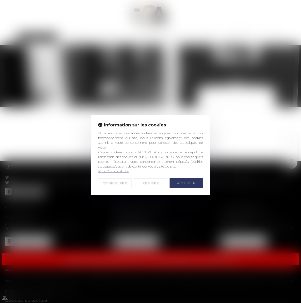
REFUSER (150, 183)
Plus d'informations (113, 171)
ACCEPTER (186, 183)
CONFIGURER (115, 183)
